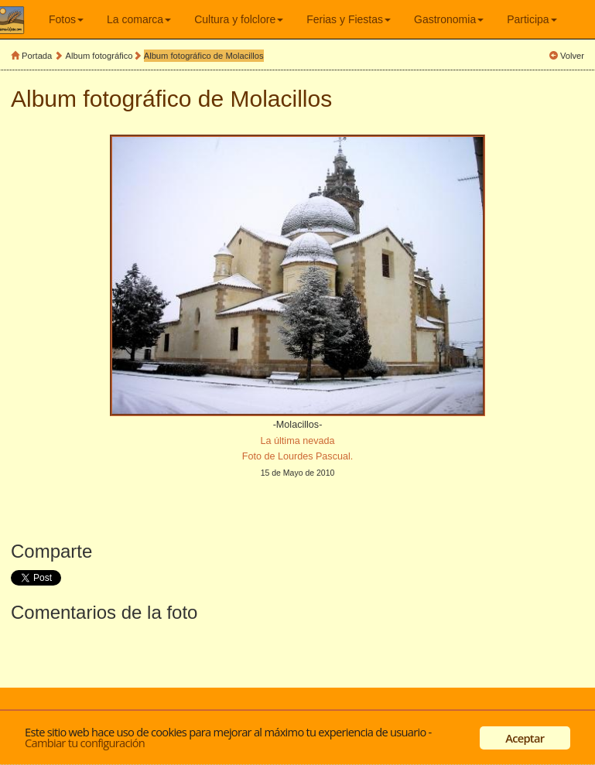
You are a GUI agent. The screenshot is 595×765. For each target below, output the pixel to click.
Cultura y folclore (238, 19)
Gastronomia (449, 19)
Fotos (66, 19)
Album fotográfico (99, 55)
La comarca (139, 19)
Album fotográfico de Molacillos (204, 55)
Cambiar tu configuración (85, 742)
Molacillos (282, 98)
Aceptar (524, 738)
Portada (37, 55)
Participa (531, 19)
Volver (572, 55)
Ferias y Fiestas (348, 19)
